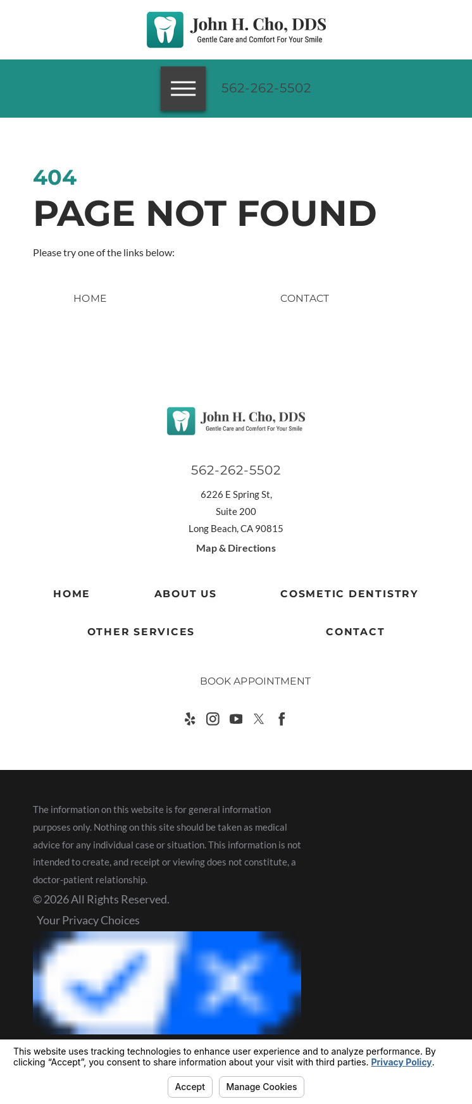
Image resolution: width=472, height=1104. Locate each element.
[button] (27, 1011)
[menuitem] (72, 594)
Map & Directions (235, 548)
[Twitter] (259, 719)
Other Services (141, 632)
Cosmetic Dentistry (349, 594)
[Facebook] (282, 719)
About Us (185, 594)
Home (71, 594)
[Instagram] (213, 719)
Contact (355, 632)
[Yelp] (190, 719)
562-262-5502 (266, 88)
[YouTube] (236, 719)
